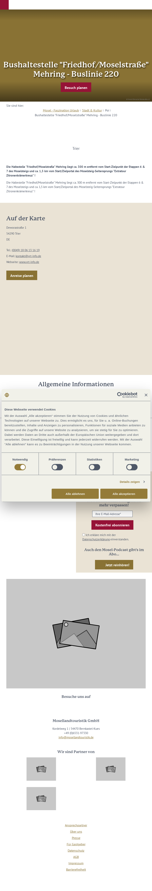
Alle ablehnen (75, 493)
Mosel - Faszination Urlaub (61, 110)
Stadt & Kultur (92, 110)
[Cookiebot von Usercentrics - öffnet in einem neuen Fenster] (120, 395)
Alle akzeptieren (124, 493)
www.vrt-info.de (29, 262)
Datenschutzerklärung (96, 539)
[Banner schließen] (146, 395)
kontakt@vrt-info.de (28, 256)
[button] (4, 4)
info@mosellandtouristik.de (76, 737)
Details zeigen (130, 481)
